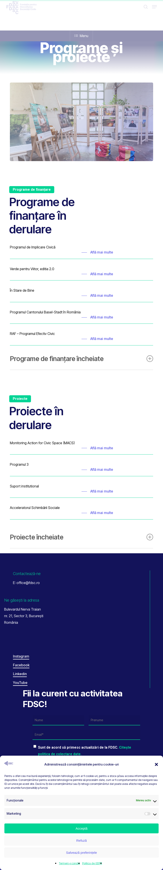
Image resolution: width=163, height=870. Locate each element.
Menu (81, 36)
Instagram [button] (21, 656)
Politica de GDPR (92, 863)
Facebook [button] (21, 665)
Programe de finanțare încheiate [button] (81, 359)
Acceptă (81, 828)
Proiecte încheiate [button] (81, 537)
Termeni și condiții (69, 863)
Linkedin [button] (20, 674)
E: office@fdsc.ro (26, 583)
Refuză (81, 840)
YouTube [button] (20, 682)
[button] (156, 764)
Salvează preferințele (81, 852)
